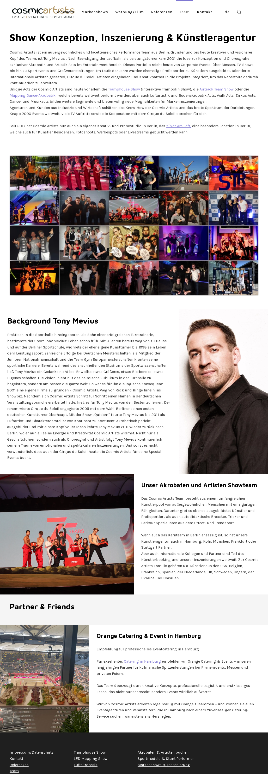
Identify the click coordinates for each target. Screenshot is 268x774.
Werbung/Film (129, 12)
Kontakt (204, 12)
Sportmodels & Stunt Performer (166, 758)
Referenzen (161, 12)
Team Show (223, 89)
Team (185, 12)
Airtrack (206, 89)
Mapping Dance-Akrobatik (32, 95)
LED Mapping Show (91, 758)
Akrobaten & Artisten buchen (163, 752)
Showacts (65, 12)
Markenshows (94, 12)
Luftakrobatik (85, 764)
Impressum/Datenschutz (32, 752)
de (227, 12)
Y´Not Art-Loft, (178, 126)
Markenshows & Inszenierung (164, 764)
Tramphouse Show (124, 89)
